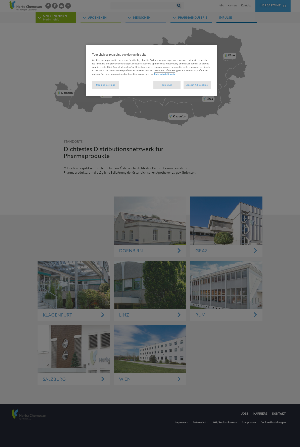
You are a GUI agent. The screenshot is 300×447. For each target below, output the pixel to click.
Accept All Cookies (197, 84)
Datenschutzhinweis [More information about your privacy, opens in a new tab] (164, 74)
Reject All (167, 84)
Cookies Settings (105, 84)
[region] (151, 70)
